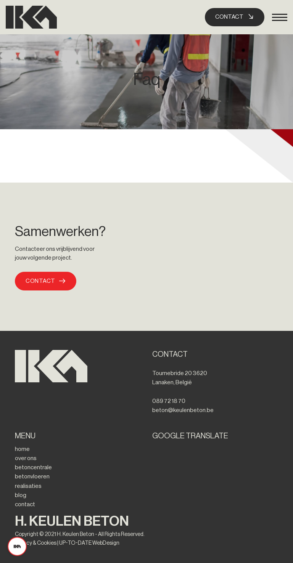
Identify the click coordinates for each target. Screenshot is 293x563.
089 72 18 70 (168, 401)
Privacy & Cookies (35, 543)
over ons (26, 458)
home (22, 449)
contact (25, 504)
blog (20, 495)
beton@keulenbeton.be (183, 410)
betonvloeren (32, 476)
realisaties (28, 486)
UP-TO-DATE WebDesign (89, 543)
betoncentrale (33, 467)
